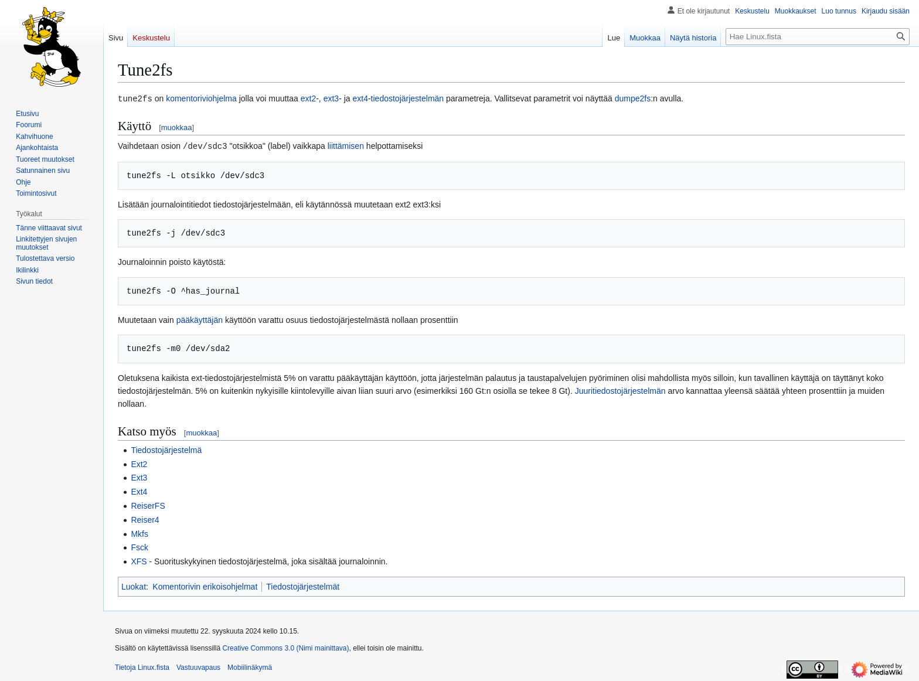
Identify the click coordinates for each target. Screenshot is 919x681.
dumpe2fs (633, 98)
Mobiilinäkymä (249, 666)
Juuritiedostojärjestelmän (620, 389)
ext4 (359, 98)
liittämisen (346, 145)
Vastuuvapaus (198, 666)
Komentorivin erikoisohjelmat (204, 585)
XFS (139, 560)
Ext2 (139, 463)
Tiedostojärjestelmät (302, 585)
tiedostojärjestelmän (407, 98)
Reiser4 (145, 518)
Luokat (133, 585)
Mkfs (139, 532)
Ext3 (139, 476)
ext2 (308, 98)
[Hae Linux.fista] (818, 36)
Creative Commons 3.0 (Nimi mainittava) (285, 647)
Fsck (139, 546)
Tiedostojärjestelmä (166, 449)
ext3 (331, 98)
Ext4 (139, 490)
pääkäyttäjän (199, 319)
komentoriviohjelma (201, 98)
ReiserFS (148, 504)
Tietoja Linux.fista (142, 666)
